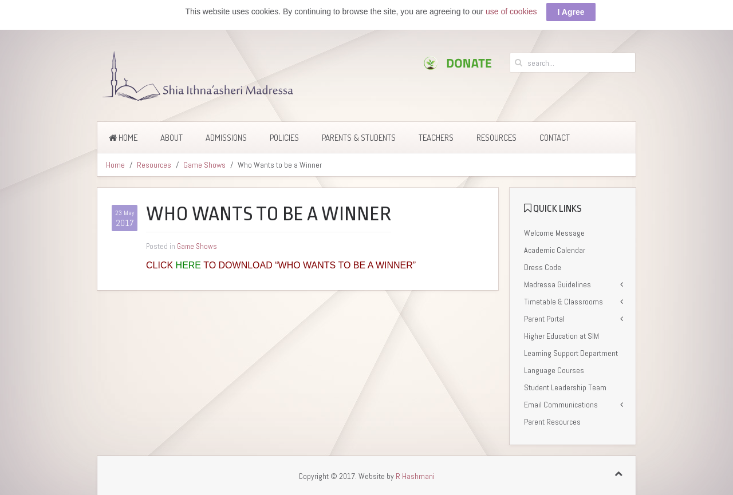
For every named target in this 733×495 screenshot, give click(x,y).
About (171, 135)
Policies (284, 135)
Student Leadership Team (565, 385)
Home (123, 135)
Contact (554, 135)
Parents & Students (359, 135)
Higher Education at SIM (561, 333)
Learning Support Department (571, 351)
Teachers (436, 135)
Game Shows (204, 162)
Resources (496, 135)
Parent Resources (552, 419)
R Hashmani (415, 474)
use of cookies (511, 9)
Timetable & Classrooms (563, 299)
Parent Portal (544, 316)
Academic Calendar (554, 248)
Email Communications (561, 402)
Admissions (226, 135)
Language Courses (554, 368)
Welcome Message (554, 230)
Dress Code (542, 265)
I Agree (571, 9)
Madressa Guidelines (557, 282)
